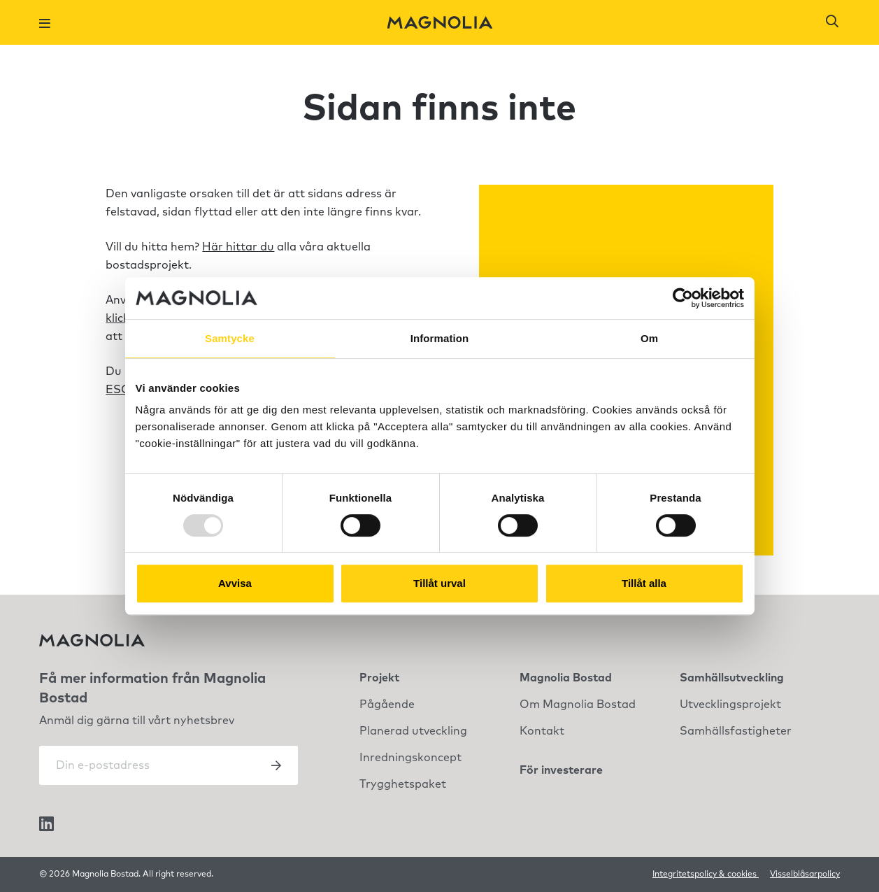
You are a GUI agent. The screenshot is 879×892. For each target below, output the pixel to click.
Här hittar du (238, 247)
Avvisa (235, 583)
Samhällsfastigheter (736, 731)
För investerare (561, 770)
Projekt (379, 678)
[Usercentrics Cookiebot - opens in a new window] (683, 298)
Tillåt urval (439, 583)
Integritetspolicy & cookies (705, 874)
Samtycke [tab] (230, 338)
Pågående (387, 704)
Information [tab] (439, 338)
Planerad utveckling (413, 731)
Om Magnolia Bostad (578, 704)
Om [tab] (649, 338)
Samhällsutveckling (732, 678)
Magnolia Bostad (566, 678)
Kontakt (542, 731)
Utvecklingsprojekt (730, 704)
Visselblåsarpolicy (805, 874)
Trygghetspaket (402, 784)
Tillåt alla (644, 583)
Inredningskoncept (410, 757)
